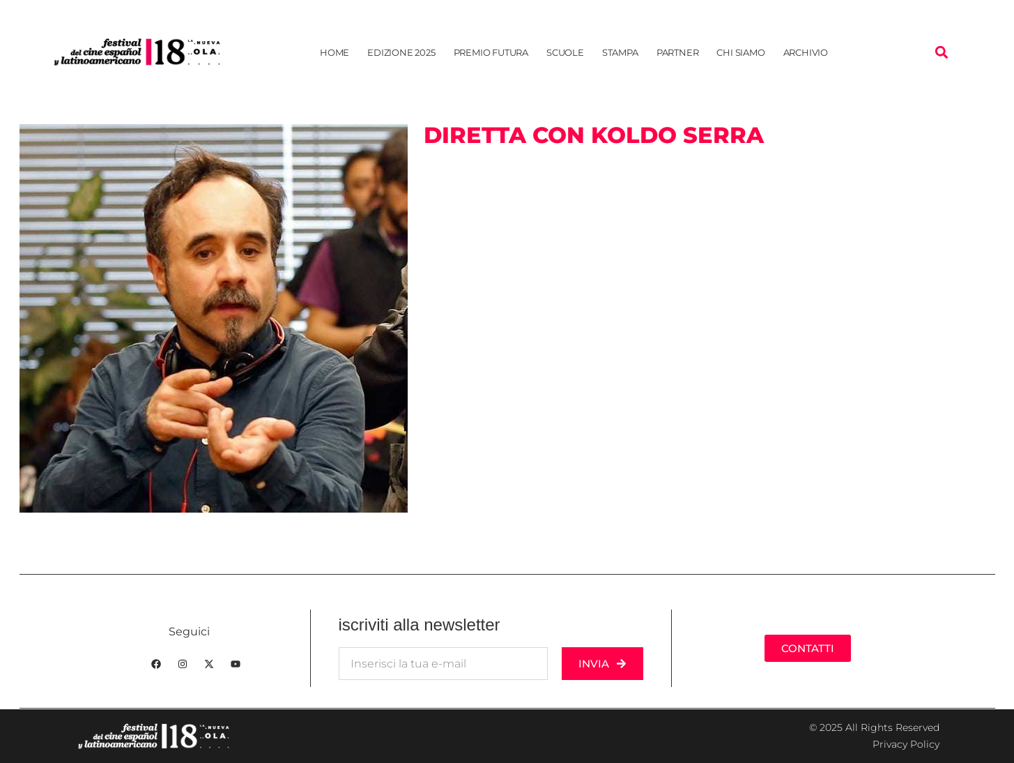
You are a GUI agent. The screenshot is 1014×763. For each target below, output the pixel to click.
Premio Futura (491, 52)
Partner (677, 52)
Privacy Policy (906, 744)
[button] (941, 51)
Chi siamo (740, 52)
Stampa (620, 52)
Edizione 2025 (401, 52)
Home (334, 52)
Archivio (805, 52)
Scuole (565, 52)
